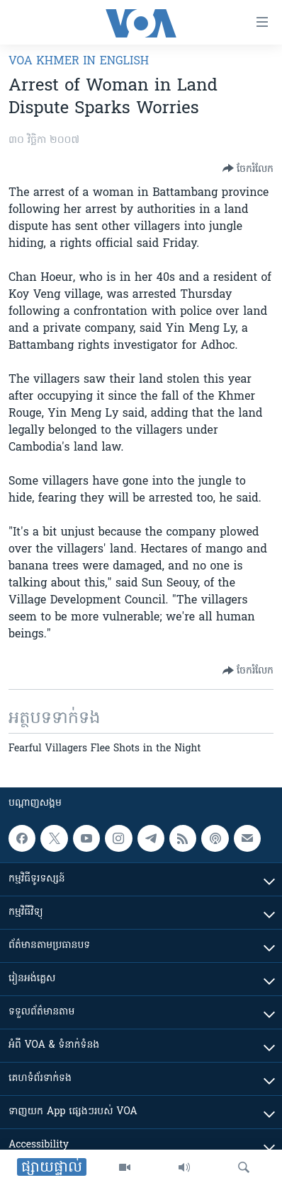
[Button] (247, 168)
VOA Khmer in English (79, 61)
